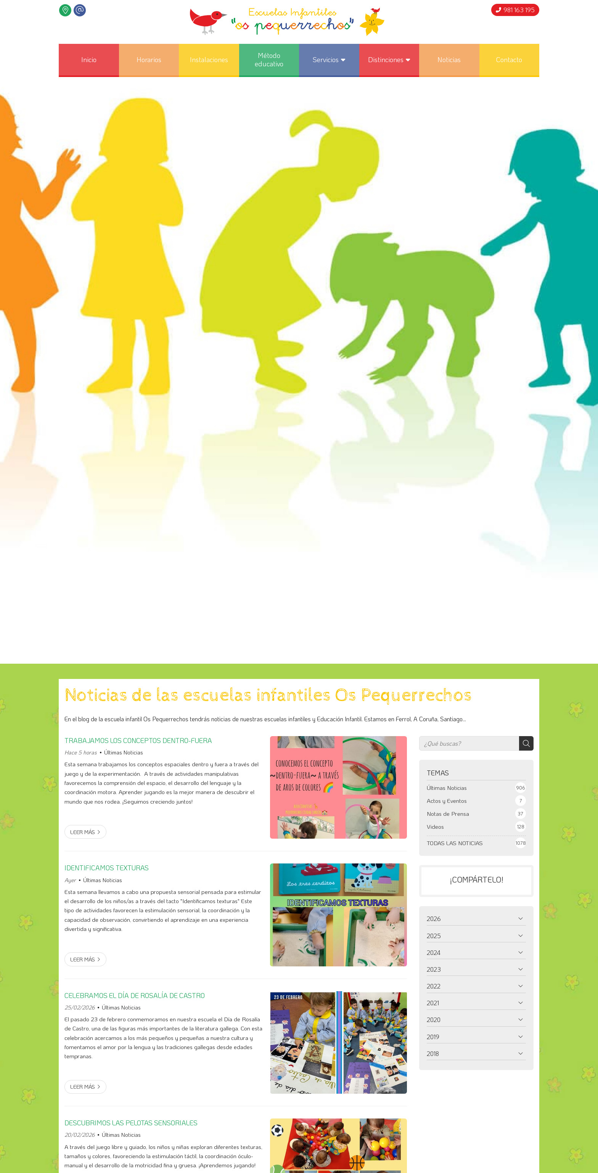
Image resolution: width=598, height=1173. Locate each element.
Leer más (82, 832)
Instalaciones (209, 59)
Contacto (509, 59)
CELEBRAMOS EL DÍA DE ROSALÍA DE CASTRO (134, 995)
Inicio (88, 59)
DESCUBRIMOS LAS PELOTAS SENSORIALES (131, 1122)
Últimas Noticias (123, 752)
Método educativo (269, 59)
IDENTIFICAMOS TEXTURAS (106, 867)
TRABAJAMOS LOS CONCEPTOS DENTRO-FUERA (138, 740)
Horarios (149, 59)
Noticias (449, 59)
